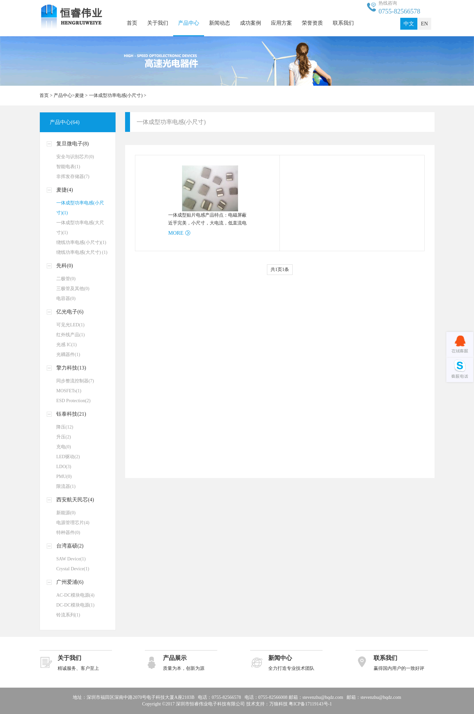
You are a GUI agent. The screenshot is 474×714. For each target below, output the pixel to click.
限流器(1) (65, 486)
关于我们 (157, 23)
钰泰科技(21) (71, 414)
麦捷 (79, 95)
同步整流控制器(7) (75, 380)
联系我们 (343, 23)
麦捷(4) (64, 190)
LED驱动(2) (68, 456)
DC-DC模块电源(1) (75, 605)
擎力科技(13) (71, 368)
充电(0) (63, 446)
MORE (175, 233)
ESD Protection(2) (73, 400)
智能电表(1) (68, 166)
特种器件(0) (68, 532)
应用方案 (281, 23)
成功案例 (250, 23)
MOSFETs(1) (68, 390)
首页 (132, 23)
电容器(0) (65, 298)
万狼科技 (278, 703)
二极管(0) (65, 278)
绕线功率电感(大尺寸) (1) (81, 252)
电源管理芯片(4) (72, 522)
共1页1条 (280, 269)
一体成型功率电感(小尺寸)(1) (80, 207)
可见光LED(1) (70, 324)
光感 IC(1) (66, 344)
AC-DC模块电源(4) (75, 595)
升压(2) (63, 436)
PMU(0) (64, 476)
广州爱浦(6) (70, 582)
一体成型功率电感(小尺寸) (116, 95)
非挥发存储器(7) (72, 176)
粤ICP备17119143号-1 (310, 703)
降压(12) (64, 427)
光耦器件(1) (68, 354)
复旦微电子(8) (72, 143)
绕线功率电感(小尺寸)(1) (81, 242)
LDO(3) (63, 466)
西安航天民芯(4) (75, 499)
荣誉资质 (312, 23)
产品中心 (188, 23)
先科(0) (64, 265)
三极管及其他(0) (72, 288)
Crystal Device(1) (72, 568)
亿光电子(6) (70, 311)
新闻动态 (219, 23)
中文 (409, 23)
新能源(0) (65, 512)
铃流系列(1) (68, 614)
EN (424, 23)
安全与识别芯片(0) (75, 156)
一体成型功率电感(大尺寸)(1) (80, 227)
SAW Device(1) (71, 558)
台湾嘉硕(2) (70, 546)
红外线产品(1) (70, 334)
